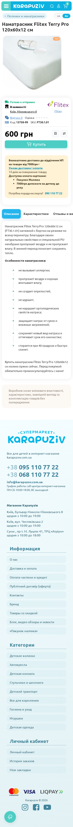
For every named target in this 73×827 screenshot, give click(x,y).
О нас (14, 559)
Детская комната (22, 673)
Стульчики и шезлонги (26, 682)
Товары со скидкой (24, 613)
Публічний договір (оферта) (30, 586)
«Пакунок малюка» (24, 631)
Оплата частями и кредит (28, 577)
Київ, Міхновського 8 (23, 111)
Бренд (14, 604)
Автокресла (18, 664)
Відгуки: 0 (16, 117)
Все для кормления (24, 700)
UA (58, 15)
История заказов (22, 761)
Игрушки (16, 718)
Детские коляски (22, 656)
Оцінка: (29, 117)
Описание (11, 214)
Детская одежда (22, 727)
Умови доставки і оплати (26, 168)
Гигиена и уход (21, 709)
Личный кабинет (22, 752)
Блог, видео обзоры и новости (32, 622)
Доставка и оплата (23, 568)
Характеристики (36, 214)
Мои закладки (20, 770)
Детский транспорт (23, 691)
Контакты (17, 595)
